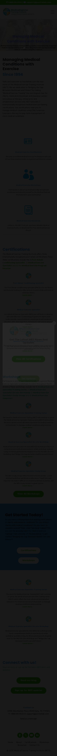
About (19, 742)
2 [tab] (28, 47)
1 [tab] (24, 47)
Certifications (30, 742)
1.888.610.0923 (17, 714)
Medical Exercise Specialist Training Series (28, 413)
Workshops (44, 742)
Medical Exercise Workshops (28, 185)
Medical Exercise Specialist (28, 309)
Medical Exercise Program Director (28, 341)
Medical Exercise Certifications (28, 152)
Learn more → (28, 295)
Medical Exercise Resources (28, 220)
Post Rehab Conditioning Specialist (23, 261)
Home (10, 742)
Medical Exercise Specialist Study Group (28, 471)
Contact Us (34, 745)
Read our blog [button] (28, 680)
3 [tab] (32, 47)
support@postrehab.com (38, 714)
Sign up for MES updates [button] (28, 690)
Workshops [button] (28, 560)
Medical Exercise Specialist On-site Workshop (24, 391)
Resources (22, 745)
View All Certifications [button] (28, 359)
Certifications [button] (28, 550)
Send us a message (28, 718)
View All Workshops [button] (28, 494)
